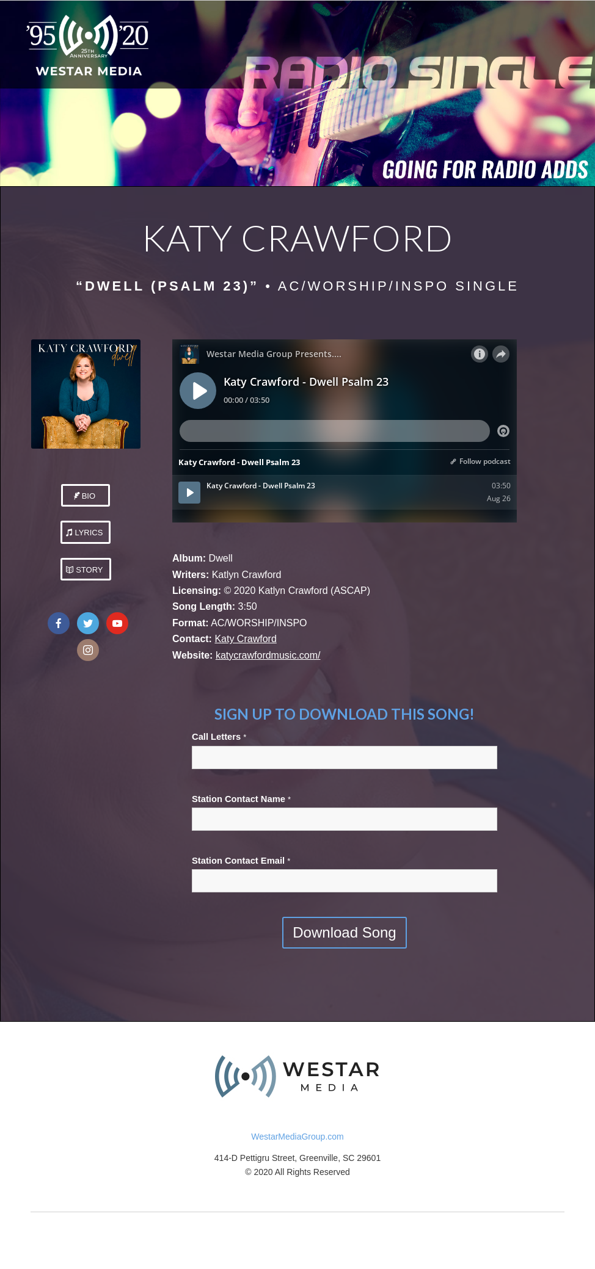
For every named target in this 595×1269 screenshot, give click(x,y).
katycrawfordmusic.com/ (268, 655)
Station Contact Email (241, 861)
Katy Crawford (245, 639)
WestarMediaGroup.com (297, 1136)
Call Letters (219, 737)
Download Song (344, 932)
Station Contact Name (241, 799)
